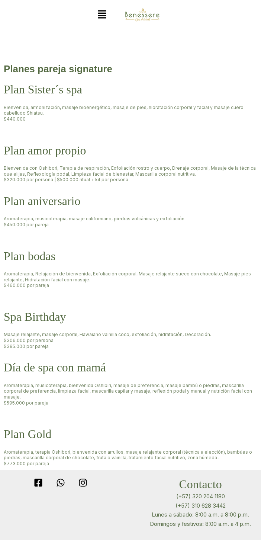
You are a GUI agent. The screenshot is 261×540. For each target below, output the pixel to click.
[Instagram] (82, 482)
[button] (101, 15)
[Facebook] (38, 482)
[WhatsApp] (60, 482)
